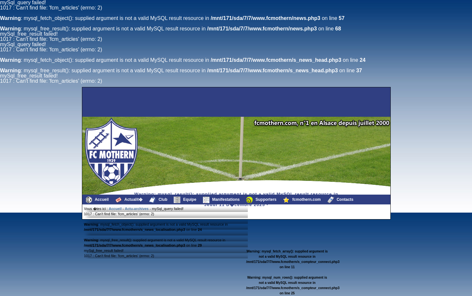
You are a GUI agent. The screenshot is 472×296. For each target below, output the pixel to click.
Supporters (261, 200)
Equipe (185, 200)
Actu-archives (137, 209)
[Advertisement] (116, 102)
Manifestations (221, 200)
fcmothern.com (302, 200)
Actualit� (129, 200)
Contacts (340, 200)
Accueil (97, 200)
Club (158, 200)
